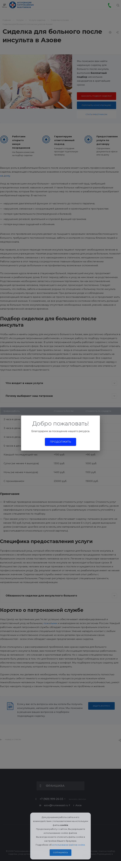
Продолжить (60, 441)
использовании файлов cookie (68, 845)
